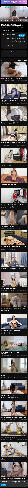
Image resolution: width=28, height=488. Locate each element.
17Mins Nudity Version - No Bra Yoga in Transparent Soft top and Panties (11, 396)
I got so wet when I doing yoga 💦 (9, 122)
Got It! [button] (3, 485)
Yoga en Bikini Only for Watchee (9, 458)
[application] (14, 14)
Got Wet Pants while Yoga (7, 226)
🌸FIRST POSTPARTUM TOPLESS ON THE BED (11, 78)
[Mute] (21, 20)
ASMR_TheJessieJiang (9, 34)
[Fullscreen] (26, 20)
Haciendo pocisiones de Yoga (8, 184)
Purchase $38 (23, 17)
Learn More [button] (20, 483)
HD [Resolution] (23, 20)
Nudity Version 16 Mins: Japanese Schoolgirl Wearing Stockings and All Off (12, 331)
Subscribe (21, 35)
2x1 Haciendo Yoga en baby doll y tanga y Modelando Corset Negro (12, 205)
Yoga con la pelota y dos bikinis (9, 437)
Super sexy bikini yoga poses (8, 164)
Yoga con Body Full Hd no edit (8, 288)
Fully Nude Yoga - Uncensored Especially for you (13, 478)
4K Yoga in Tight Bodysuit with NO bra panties (13, 268)
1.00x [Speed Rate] (16, 20)
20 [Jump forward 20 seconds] (18, 20)
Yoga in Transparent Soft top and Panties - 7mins (14, 417)
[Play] (2, 20)
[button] (25, 6)
